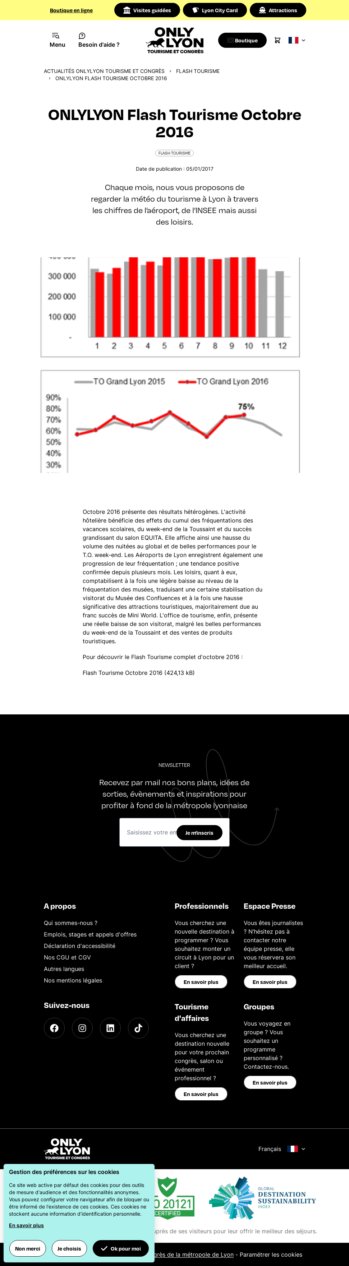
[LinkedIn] (110, 1028)
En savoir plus (201, 981)
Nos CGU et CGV (67, 957)
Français (282, 1148)
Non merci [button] (27, 1248)
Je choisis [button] (69, 1248)
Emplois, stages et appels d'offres (90, 934)
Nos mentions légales (73, 980)
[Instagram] (82, 1028)
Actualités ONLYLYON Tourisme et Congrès (104, 71)
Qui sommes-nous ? (70, 922)
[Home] (174, 40)
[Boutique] (244, 40)
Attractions (278, 10)
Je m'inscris (199, 832)
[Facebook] (54, 1028)
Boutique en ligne (71, 10)
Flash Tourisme (198, 71)
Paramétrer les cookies (271, 1254)
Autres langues (64, 968)
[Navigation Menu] (58, 40)
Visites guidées (147, 10)
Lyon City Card (215, 10)
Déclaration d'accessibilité (79, 945)
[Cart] (281, 40)
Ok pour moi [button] (121, 1248)
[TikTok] (138, 1028)
